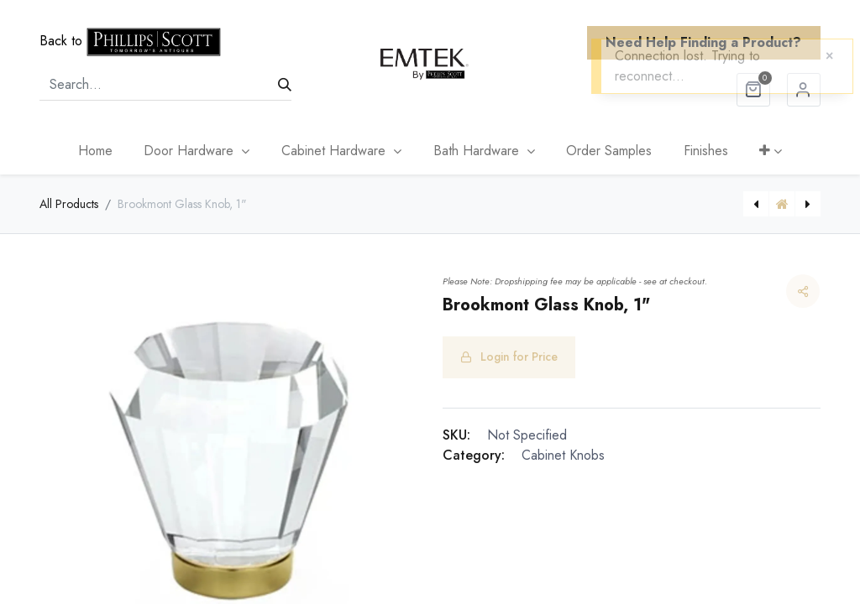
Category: (474, 455)
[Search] (284, 85)
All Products (68, 203)
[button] (771, 151)
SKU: (456, 435)
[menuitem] (95, 151)
